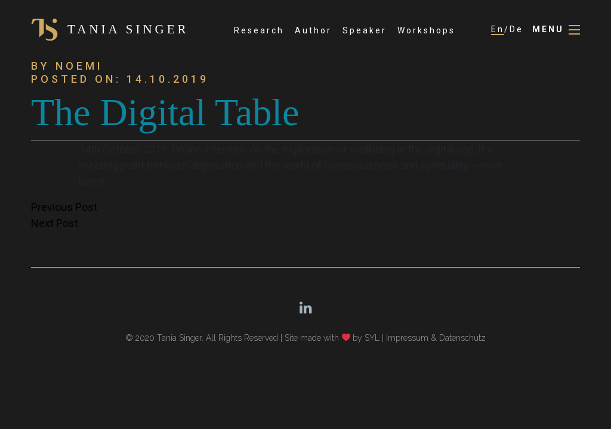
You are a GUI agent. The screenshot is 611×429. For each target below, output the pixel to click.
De (516, 29)
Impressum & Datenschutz (436, 338)
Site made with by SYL (332, 338)
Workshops (426, 30)
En (497, 29)
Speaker (364, 30)
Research (259, 30)
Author (313, 30)
